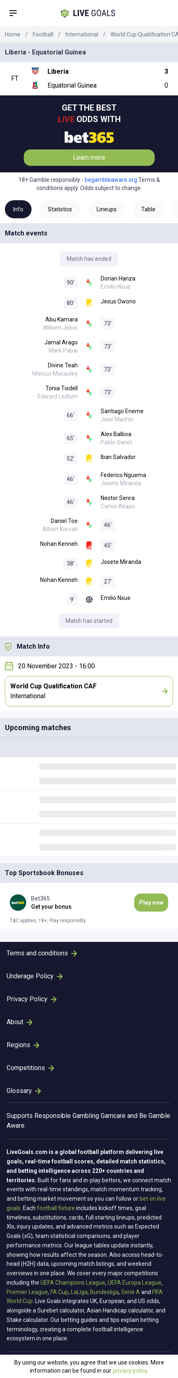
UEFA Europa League (134, 1282)
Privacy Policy (31, 999)
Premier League (27, 1292)
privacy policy (130, 1370)
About (19, 1022)
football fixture (56, 1208)
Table (148, 209)
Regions (23, 1045)
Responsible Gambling (66, 1116)
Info (18, 209)
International (81, 34)
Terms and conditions (42, 953)
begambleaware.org (111, 179)
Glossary (24, 1091)
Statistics (60, 209)
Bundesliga (104, 1292)
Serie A (130, 1292)
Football (43, 34)
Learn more (89, 157)
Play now (151, 902)
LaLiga (79, 1292)
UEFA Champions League (73, 1282)
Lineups (107, 209)
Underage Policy (35, 976)
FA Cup (59, 1292)
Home (12, 34)
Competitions (30, 1068)
